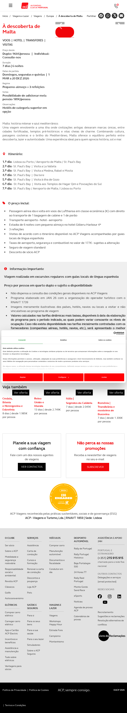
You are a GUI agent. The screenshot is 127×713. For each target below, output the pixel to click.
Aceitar (104, 377)
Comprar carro (56, 545)
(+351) (110, 558)
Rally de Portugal (83, 548)
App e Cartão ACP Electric (12, 632)
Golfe (8, 592)
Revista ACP (11, 581)
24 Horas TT (80, 572)
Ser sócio (9, 545)
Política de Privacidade (14, 690)
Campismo (55, 635)
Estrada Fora (56, 630)
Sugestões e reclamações (111, 616)
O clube (10, 537)
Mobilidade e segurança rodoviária (11, 560)
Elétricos (11, 604)
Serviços (32, 537)
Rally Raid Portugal (79, 579)
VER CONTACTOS (31, 467)
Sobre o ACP (11, 551)
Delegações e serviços (109, 577)
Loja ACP (31, 586)
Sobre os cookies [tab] (104, 340)
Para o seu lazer (35, 639)
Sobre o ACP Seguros (33, 652)
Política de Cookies (39, 690)
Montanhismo (56, 641)
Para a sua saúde (32, 632)
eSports (78, 595)
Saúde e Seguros (32, 606)
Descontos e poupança (33, 579)
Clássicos (9, 586)
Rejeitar (23, 377)
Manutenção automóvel (56, 553)
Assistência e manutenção (12, 650)
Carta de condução (32, 553)
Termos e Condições (15, 705)
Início (5, 16)
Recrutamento (105, 612)
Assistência (33, 545)
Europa (50, 16)
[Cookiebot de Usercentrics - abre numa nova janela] (109, 333)
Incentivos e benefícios (11, 641)
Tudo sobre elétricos (10, 659)
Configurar (63, 377)
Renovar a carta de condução (35, 571)
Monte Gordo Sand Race (81, 588)
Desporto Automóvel (81, 539)
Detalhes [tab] (63, 340)
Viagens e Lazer (21, 16)
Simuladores (33, 644)
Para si (30, 615)
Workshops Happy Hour (55, 623)
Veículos (55, 537)
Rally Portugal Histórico (81, 556)
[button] (59, 23)
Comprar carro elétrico (12, 614)
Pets (29, 592)
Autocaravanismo (14, 598)
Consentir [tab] (22, 340)
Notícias (78, 601)
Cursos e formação (32, 562)
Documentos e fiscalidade (57, 562)
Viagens (38, 16)
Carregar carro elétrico (12, 623)
